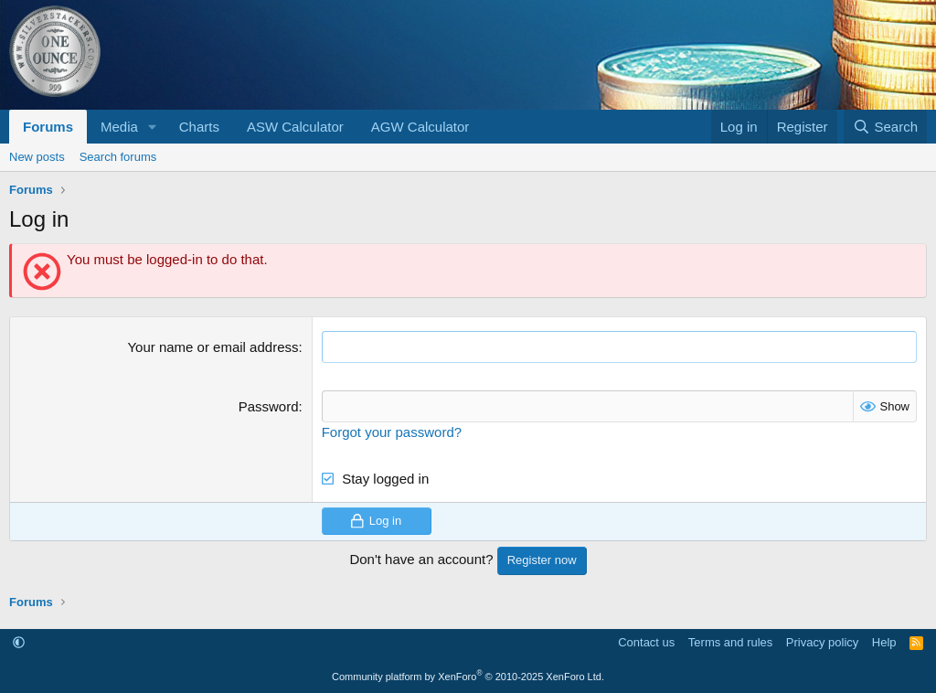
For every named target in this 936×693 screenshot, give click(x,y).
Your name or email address (212, 347)
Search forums (118, 157)
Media (119, 126)
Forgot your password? (392, 432)
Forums (48, 126)
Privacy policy (822, 642)
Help (884, 642)
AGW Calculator (420, 126)
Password (269, 406)
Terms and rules (730, 642)
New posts (37, 157)
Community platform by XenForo (468, 676)
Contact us (646, 642)
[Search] (885, 127)
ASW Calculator (295, 126)
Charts (199, 126)
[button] (152, 127)
